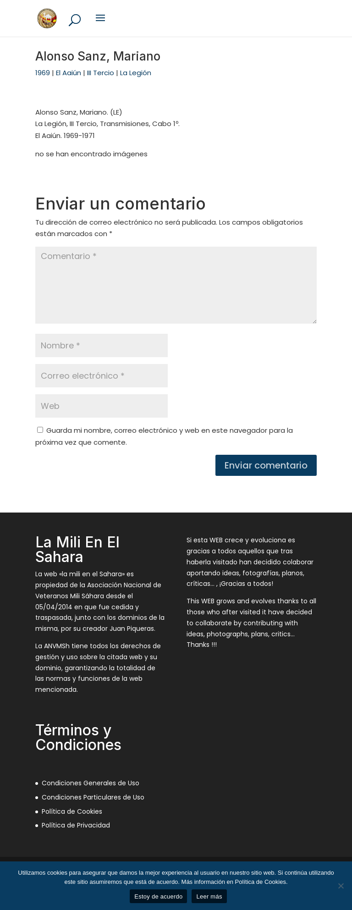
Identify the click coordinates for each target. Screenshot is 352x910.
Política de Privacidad (76, 825)
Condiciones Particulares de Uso (93, 797)
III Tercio (100, 72)
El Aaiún (68, 72)
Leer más (209, 896)
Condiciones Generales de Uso (90, 783)
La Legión (135, 72)
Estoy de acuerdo (158, 896)
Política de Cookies (72, 811)
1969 (42, 72)
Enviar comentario (266, 465)
